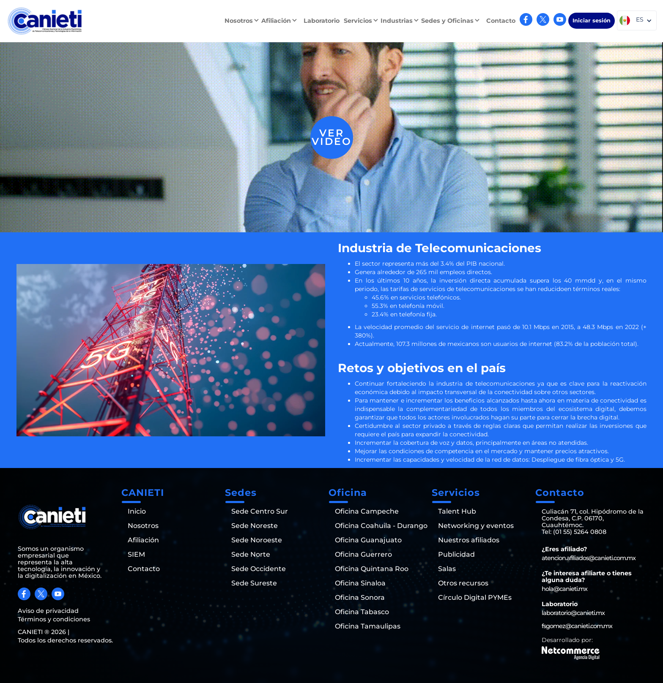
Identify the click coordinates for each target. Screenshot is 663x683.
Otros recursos (463, 583)
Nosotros (143, 525)
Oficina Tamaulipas (367, 626)
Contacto (500, 20)
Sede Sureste (254, 583)
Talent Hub (457, 511)
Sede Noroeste (256, 540)
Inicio (137, 511)
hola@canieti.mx (564, 588)
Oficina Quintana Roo (371, 569)
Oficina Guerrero (363, 554)
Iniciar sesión (592, 20)
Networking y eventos (476, 525)
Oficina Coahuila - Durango (381, 525)
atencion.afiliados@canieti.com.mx (589, 558)
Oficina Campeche (367, 511)
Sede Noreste (254, 525)
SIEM (136, 554)
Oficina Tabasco (362, 612)
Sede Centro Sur (259, 511)
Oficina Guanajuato (368, 540)
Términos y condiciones (54, 619)
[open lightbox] (331, 137)
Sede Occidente (258, 569)
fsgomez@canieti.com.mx (577, 626)
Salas (447, 569)
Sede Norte (250, 554)
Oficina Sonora (360, 597)
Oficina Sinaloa (360, 583)
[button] (243, 20)
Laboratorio (322, 20)
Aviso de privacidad (48, 611)
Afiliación (143, 540)
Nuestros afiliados (468, 540)
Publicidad (456, 554)
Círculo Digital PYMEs (475, 597)
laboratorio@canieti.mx (573, 613)
